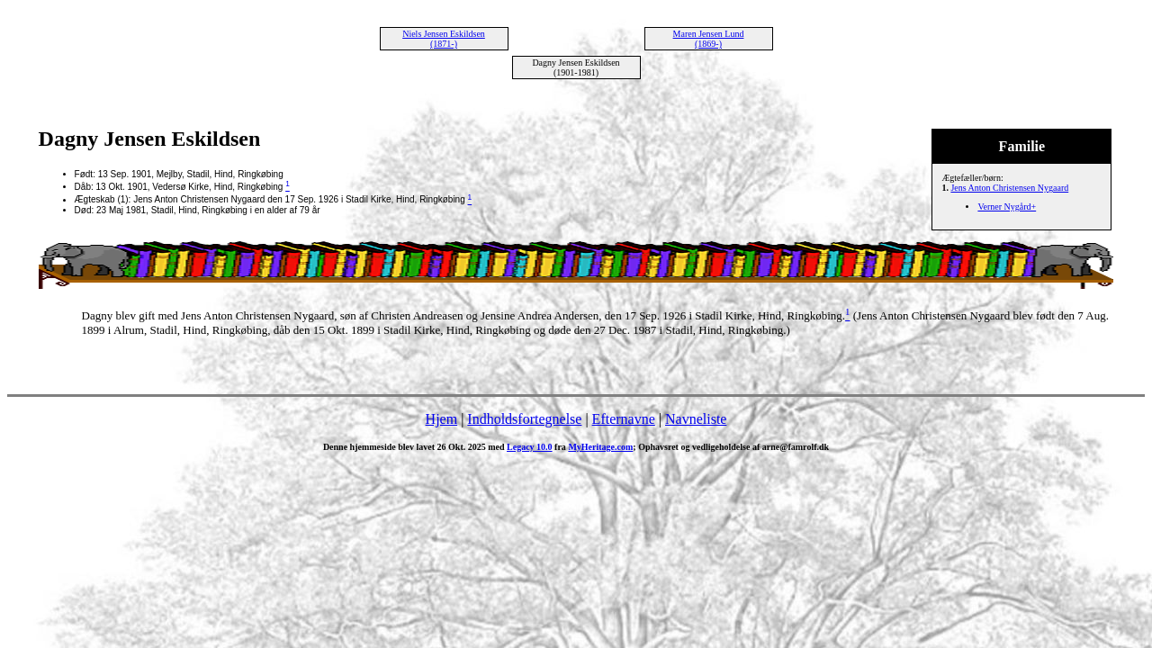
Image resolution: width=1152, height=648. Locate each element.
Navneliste (695, 419)
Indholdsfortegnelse (524, 419)
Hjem (442, 419)
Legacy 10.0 (530, 447)
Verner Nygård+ (1006, 207)
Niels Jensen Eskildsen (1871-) (443, 39)
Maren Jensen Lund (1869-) (708, 39)
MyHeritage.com (600, 447)
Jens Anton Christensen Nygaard (1009, 188)
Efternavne (623, 419)
